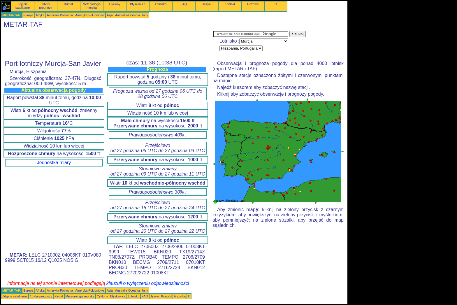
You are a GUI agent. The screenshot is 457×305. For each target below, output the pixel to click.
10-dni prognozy (45, 5)
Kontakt (229, 4)
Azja (110, 15)
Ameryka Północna (60, 15)
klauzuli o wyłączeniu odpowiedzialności (147, 283)
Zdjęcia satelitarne (22, 5)
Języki (207, 4)
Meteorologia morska (92, 5)
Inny (145, 15)
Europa (28, 15)
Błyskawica (137, 4)
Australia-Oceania (127, 15)
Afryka (40, 15)
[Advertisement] (107, 44)
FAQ (184, 4)
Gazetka (253, 4)
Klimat (68, 4)
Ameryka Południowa (89, 15)
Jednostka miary (54, 162)
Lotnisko (161, 4)
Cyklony (114, 4)
